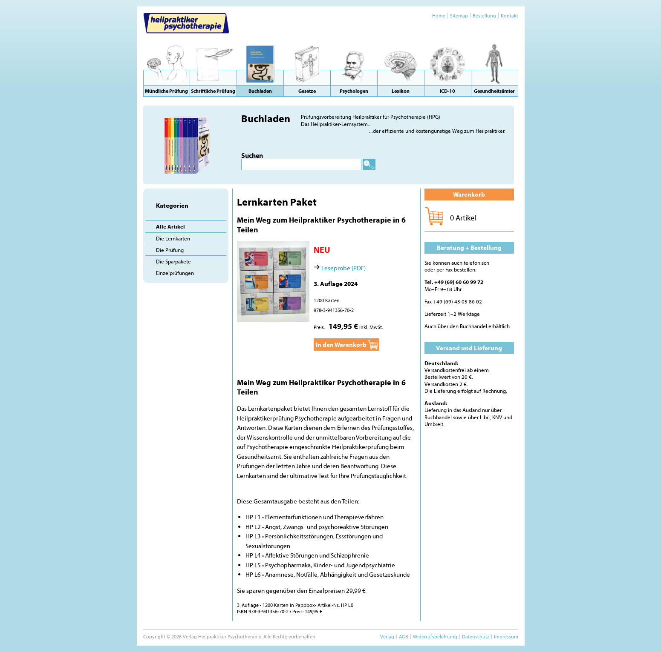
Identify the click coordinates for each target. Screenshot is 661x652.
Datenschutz (475, 636)
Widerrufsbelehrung (435, 636)
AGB (403, 636)
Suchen (252, 155)
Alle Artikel (170, 226)
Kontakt (509, 15)
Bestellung (484, 15)
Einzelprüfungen (175, 272)
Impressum (506, 636)
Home (438, 15)
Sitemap (459, 15)
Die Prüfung (170, 249)
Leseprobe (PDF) (343, 268)
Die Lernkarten (173, 238)
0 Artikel (463, 218)
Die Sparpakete (173, 261)
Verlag (387, 636)
